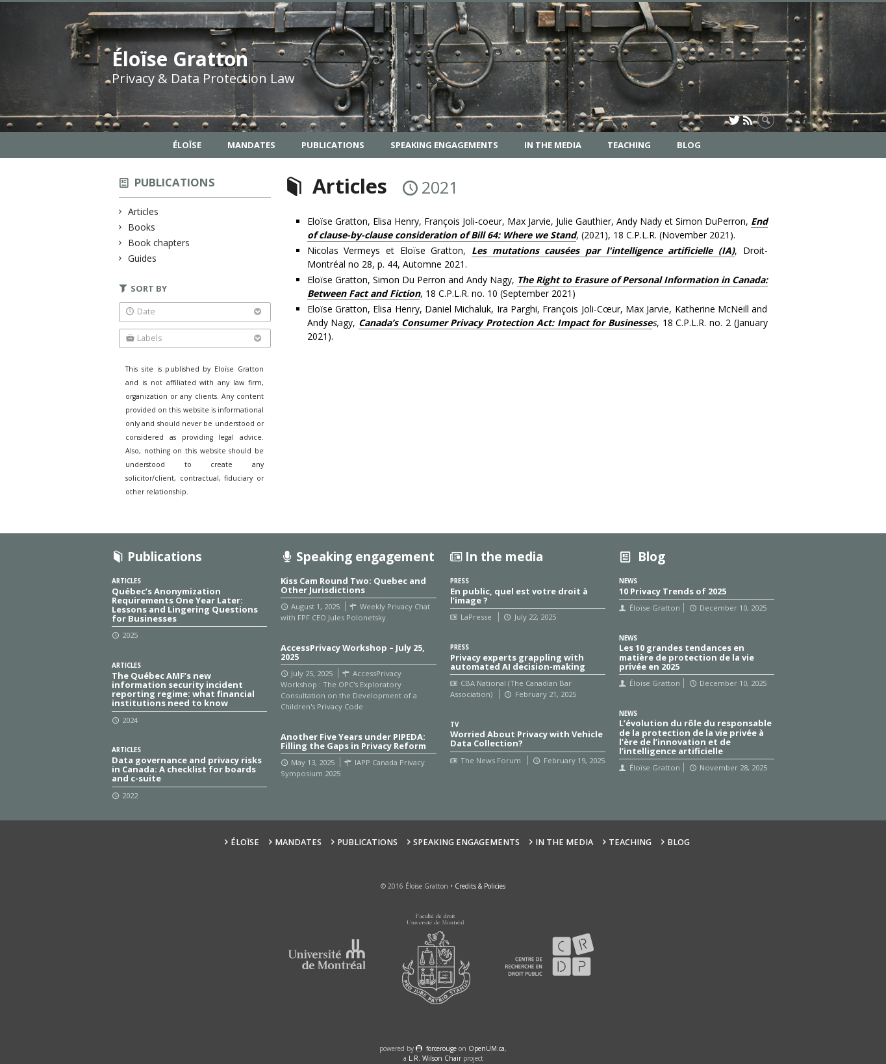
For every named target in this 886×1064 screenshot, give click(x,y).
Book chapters (159, 242)
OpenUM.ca (486, 1048)
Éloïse (187, 145)
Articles (143, 211)
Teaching (629, 145)
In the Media (552, 145)
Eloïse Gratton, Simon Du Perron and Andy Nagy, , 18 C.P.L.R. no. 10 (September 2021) (537, 286)
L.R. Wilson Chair (435, 1058)
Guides (143, 258)
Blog (689, 145)
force (441, 1048)
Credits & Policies (480, 886)
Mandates (251, 145)
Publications (332, 145)
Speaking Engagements (444, 145)
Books (142, 227)
